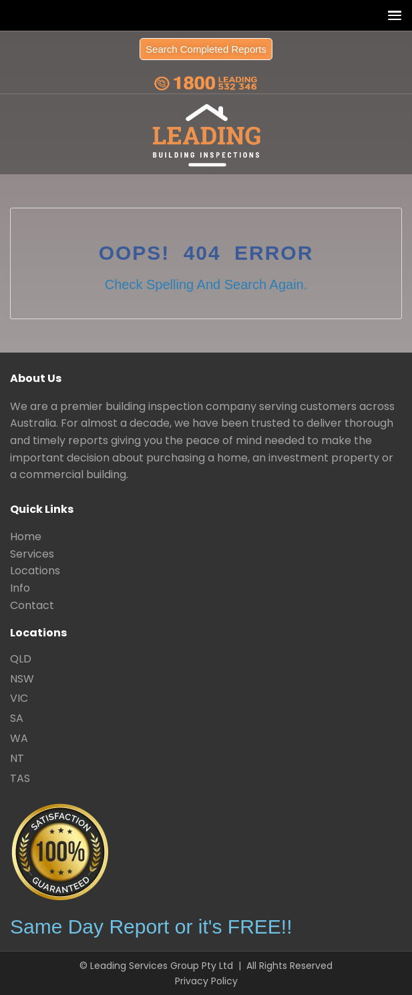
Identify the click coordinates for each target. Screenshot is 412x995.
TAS (20, 778)
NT (17, 758)
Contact (32, 605)
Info (20, 588)
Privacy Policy (206, 981)
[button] (392, 15)
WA (19, 738)
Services (32, 554)
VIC (19, 698)
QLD (20, 658)
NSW (22, 678)
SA (16, 718)
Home (25, 536)
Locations (35, 570)
